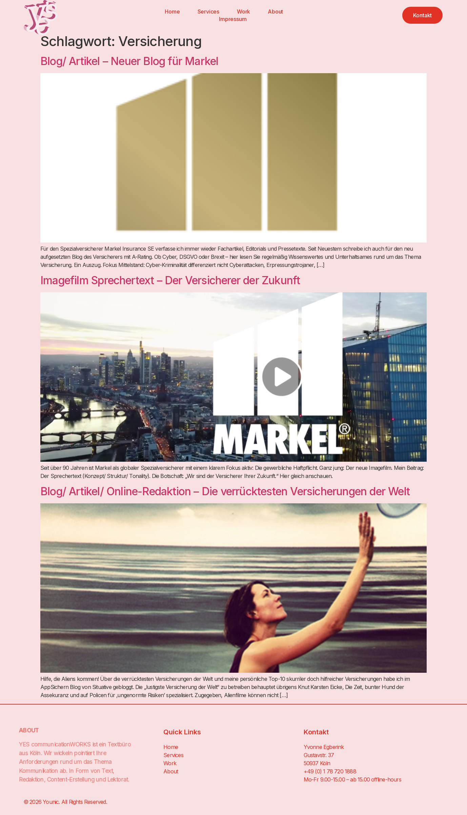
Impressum (232, 19)
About (275, 11)
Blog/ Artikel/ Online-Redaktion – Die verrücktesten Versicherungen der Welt (225, 491)
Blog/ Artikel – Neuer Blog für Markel (129, 61)
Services (208, 11)
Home (172, 11)
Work (243, 11)
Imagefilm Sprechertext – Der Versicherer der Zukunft (170, 280)
